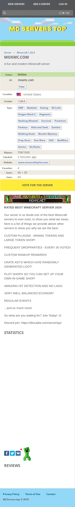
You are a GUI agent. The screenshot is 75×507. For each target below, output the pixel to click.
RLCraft (56, 107)
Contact (50, 494)
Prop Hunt (24, 140)
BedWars (62, 140)
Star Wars (39, 140)
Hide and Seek (39, 127)
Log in (63, 4)
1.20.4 (21, 101)
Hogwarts (44, 114)
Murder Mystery (47, 133)
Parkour (23, 127)
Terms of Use (32, 494)
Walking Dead (26, 133)
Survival (46, 120)
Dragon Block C (27, 114)
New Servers (16, 4)
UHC (51, 140)
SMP (20, 107)
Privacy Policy (11, 494)
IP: (10, 80)
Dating (44, 107)
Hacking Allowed (28, 120)
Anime (22, 146)
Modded (32, 107)
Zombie (55, 127)
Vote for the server (37, 185)
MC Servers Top (37, 29)
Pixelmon (60, 120)
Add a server (41, 4)
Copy (22, 86)
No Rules (34, 146)
